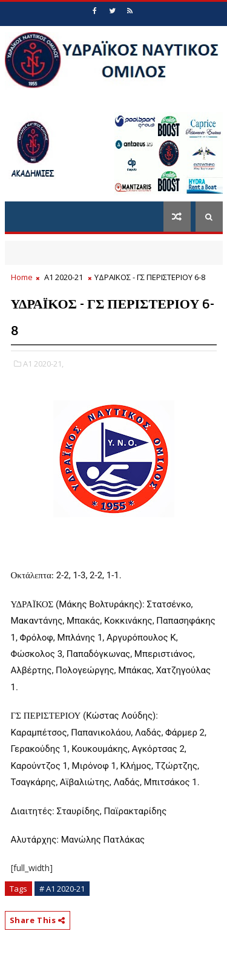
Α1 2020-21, (43, 363)
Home (22, 277)
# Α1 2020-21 (62, 888)
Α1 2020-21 (63, 277)
